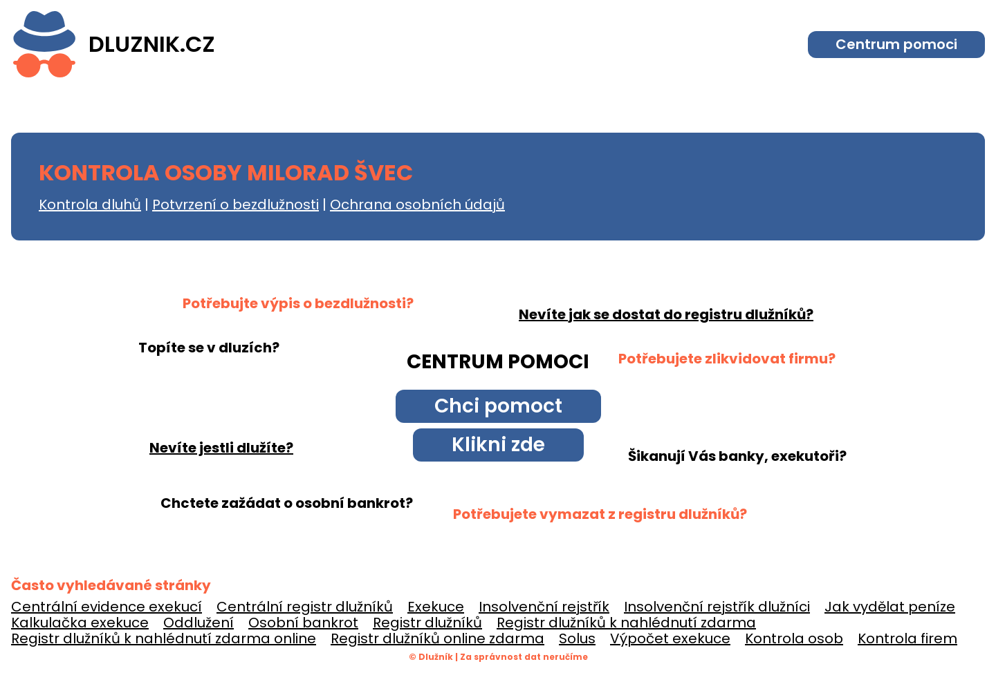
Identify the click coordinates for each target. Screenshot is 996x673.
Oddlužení (198, 622)
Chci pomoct (498, 405)
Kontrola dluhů (90, 204)
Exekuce (435, 606)
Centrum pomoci (896, 44)
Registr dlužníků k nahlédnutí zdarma (626, 622)
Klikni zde (498, 444)
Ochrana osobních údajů (417, 204)
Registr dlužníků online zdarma (437, 638)
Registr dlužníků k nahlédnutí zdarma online (163, 638)
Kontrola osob (794, 638)
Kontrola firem (907, 638)
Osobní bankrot (303, 622)
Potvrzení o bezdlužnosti (235, 204)
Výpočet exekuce (670, 638)
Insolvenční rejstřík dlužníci (717, 606)
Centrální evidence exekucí (106, 606)
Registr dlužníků (427, 622)
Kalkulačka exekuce (80, 622)
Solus (577, 638)
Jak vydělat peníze (889, 606)
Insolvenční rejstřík (544, 606)
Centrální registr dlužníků (304, 606)
